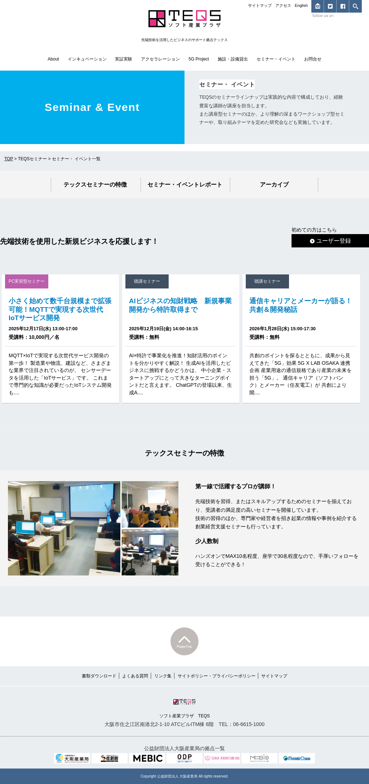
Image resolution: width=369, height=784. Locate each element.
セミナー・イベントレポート (184, 184)
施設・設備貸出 (233, 59)
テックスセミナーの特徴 (95, 184)
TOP (8, 158)
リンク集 (163, 675)
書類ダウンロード (99, 675)
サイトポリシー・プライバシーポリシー (216, 675)
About (53, 59)
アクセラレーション (160, 59)
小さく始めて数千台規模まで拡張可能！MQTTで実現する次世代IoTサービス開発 (60, 309)
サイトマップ (260, 5)
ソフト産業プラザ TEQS (184, 707)
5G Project (198, 59)
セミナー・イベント (276, 59)
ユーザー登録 (330, 240)
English (301, 5)
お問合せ (312, 59)
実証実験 (123, 59)
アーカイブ (274, 184)
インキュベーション (87, 59)
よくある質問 (135, 675)
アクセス (283, 5)
